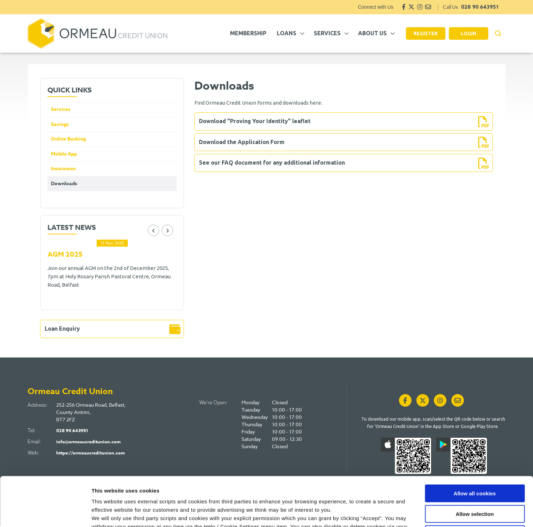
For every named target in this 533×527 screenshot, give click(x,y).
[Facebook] (404, 6)
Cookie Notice (313, 491)
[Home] (97, 33)
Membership (248, 33)
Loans (286, 33)
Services (327, 33)
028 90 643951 (480, 6)
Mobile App (65, 155)
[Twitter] (411, 6)
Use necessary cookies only (475, 490)
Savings (60, 124)
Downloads (64, 185)
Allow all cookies (475, 449)
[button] (498, 33)
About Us (372, 33)
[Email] (428, 6)
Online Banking (70, 139)
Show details (366, 513)
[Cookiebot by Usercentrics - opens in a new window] (45, 513)
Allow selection (475, 470)
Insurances (64, 170)
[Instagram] (419, 6)
